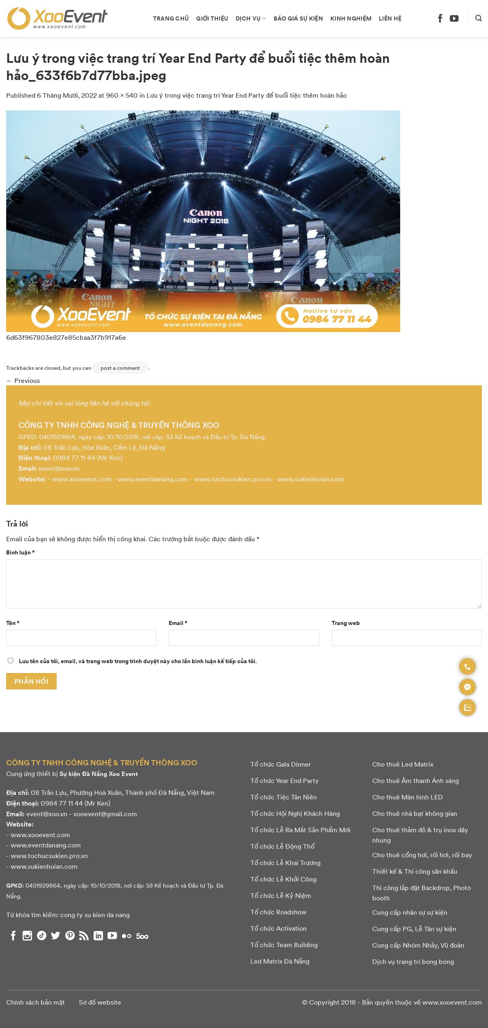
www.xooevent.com (82, 479)
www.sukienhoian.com (310, 479)
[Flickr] (126, 935)
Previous (23, 380)
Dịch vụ (251, 18)
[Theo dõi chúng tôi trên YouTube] (454, 18)
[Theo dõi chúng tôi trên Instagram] (27, 935)
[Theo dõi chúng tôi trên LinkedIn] (98, 935)
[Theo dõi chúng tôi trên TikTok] (41, 935)
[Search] (478, 18)
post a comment (120, 368)
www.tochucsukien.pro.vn (232, 479)
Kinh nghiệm (350, 18)
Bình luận (20, 551)
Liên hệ (390, 18)
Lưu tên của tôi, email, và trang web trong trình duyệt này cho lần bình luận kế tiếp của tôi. (138, 660)
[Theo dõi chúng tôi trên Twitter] (55, 935)
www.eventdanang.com (153, 479)
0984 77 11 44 (74, 457)
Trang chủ (171, 18)
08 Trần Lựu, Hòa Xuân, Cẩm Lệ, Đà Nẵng (104, 447)
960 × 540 (122, 95)
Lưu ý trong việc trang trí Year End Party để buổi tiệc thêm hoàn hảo (247, 95)
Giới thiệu (212, 18)
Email (178, 622)
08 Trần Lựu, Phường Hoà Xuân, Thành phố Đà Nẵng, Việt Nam (123, 792)
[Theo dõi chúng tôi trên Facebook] (440, 18)
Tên (13, 622)
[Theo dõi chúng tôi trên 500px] (142, 935)
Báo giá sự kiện (298, 18)
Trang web (346, 622)
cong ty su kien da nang (95, 914)
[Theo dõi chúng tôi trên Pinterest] (70, 935)
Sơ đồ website (100, 1002)
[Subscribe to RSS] (84, 935)
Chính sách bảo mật (35, 1002)
